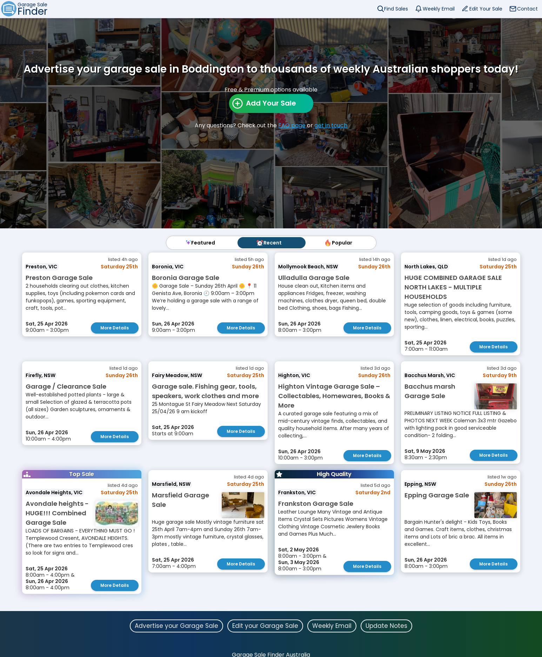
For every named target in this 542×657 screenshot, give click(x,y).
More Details (114, 328)
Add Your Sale (271, 103)
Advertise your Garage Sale (176, 625)
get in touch (330, 125)
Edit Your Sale (485, 8)
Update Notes (386, 625)
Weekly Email (439, 8)
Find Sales (396, 8)
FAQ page (292, 125)
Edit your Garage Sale (265, 625)
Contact (527, 8)
